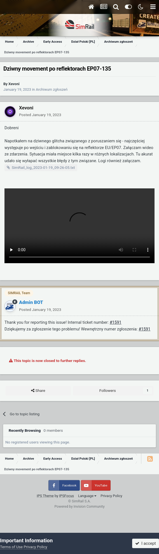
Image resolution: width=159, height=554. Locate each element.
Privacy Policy (111, 496)
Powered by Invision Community (79, 506)
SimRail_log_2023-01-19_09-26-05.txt (43, 167)
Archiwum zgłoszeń (51, 89)
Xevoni (14, 84)
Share (38, 390)
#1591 (115, 322)
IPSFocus (66, 496)
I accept (145, 543)
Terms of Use (11, 547)
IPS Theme (45, 496)
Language (87, 496)
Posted (40, 114)
